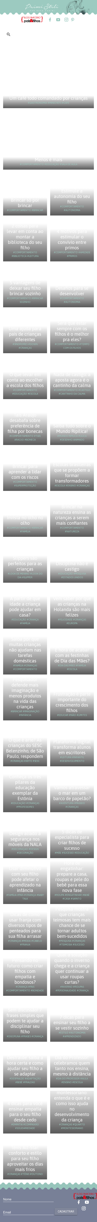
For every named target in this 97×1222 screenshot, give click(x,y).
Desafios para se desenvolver (71, 291)
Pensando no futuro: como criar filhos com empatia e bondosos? (25, 971)
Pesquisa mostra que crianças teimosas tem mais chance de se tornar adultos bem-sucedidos (72, 922)
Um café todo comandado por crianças (48, 98)
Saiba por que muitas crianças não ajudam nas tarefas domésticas (25, 649)
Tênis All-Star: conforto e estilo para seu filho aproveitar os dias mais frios (25, 1158)
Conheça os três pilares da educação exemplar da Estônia (25, 787)
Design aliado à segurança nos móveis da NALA (25, 839)
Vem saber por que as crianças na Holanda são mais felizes (72, 607)
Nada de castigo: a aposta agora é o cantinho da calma (72, 380)
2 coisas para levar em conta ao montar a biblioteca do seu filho (25, 236)
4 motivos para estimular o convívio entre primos (72, 239)
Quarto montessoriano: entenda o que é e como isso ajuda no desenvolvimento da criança (72, 1103)
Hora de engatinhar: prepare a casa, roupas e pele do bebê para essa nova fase (72, 876)
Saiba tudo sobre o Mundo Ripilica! (72, 428)
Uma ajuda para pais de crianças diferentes (25, 334)
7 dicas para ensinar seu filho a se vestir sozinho (71, 1022)
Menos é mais (48, 159)
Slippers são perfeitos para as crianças (25, 563)
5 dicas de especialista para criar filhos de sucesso (72, 840)
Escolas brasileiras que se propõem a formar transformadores (72, 473)
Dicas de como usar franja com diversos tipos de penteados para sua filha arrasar (25, 925)
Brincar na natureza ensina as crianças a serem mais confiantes (72, 515)
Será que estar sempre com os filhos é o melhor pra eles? (72, 331)
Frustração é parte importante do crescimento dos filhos (72, 702)
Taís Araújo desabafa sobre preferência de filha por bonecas (25, 423)
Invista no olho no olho (25, 520)
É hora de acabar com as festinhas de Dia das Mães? (72, 655)
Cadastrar (66, 1211)
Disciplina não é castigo (72, 566)
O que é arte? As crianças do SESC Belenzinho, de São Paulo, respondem (25, 748)
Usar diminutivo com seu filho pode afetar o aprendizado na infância (25, 879)
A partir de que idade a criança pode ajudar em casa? (25, 607)
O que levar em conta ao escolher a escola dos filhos (25, 380)
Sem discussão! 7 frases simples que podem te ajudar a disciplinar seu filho (25, 1020)
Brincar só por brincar (25, 202)
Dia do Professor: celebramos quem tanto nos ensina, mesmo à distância (72, 1066)
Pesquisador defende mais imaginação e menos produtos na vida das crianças (25, 693)
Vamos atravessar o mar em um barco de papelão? (72, 793)
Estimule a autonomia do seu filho (72, 196)
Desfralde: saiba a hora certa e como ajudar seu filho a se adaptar (25, 1066)
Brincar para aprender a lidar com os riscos (25, 472)
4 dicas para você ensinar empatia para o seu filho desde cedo (25, 1111)
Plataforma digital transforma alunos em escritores (72, 747)
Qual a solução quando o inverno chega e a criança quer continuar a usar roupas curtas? (72, 968)
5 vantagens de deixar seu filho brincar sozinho (25, 288)
